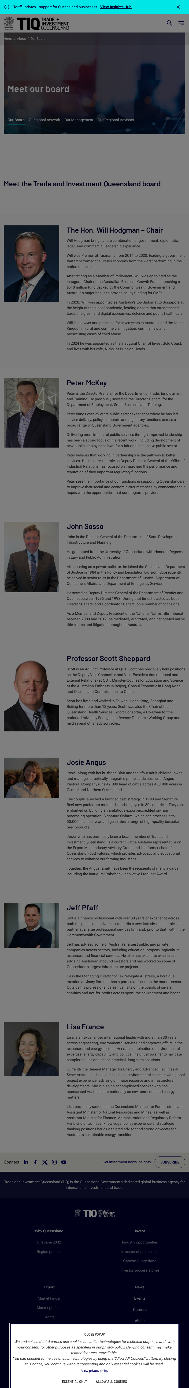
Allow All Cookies (111, 1382)
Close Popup (94, 1334)
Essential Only (74, 1382)
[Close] (178, 7)
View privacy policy (94, 1371)
